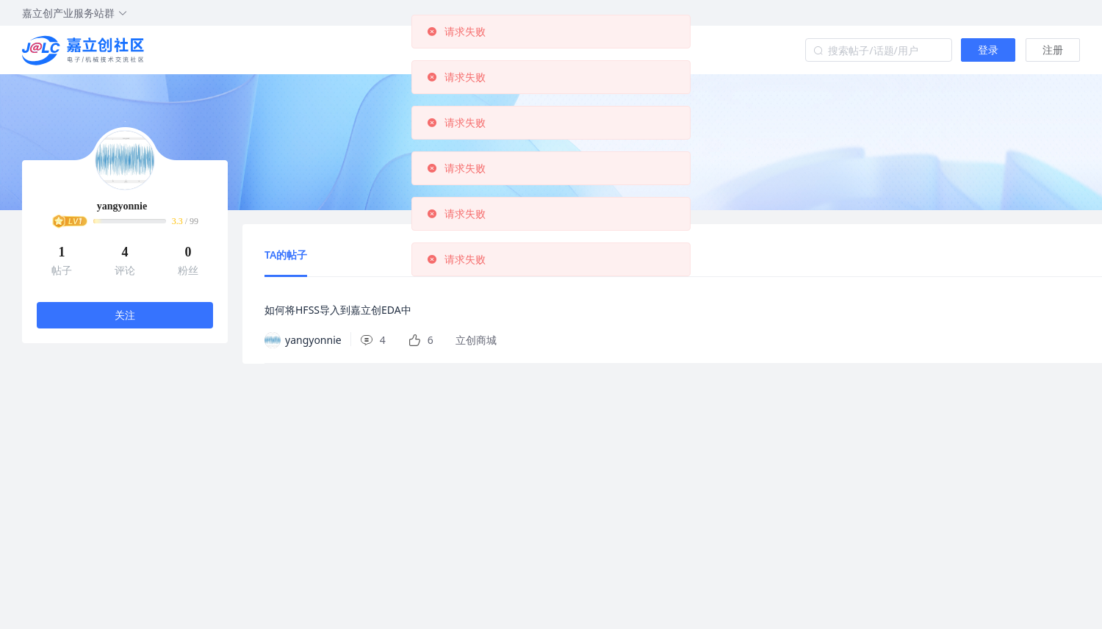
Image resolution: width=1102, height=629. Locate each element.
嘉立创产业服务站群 (75, 13)
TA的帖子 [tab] (285, 255)
